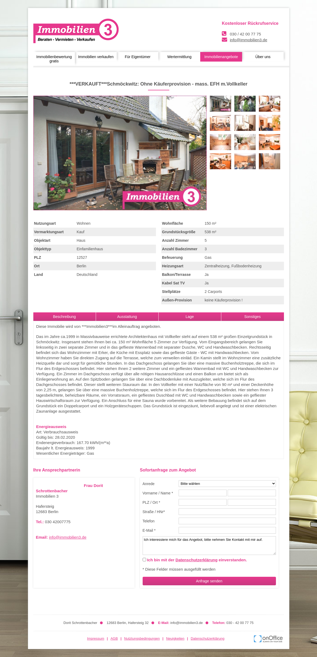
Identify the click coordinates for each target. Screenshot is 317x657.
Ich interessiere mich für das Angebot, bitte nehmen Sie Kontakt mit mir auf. (209, 545)
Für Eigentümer (137, 57)
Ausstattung (127, 317)
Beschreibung (64, 317)
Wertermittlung (179, 57)
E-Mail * (149, 530)
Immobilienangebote (221, 57)
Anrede (149, 484)
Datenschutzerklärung (196, 560)
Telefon (149, 521)
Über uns (263, 57)
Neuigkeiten (175, 638)
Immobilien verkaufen (96, 57)
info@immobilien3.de (248, 40)
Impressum (95, 638)
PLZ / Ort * (151, 502)
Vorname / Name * (158, 493)
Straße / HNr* (154, 512)
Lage (190, 317)
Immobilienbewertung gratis (54, 59)
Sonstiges (252, 317)
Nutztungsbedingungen (142, 638)
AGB (114, 638)
